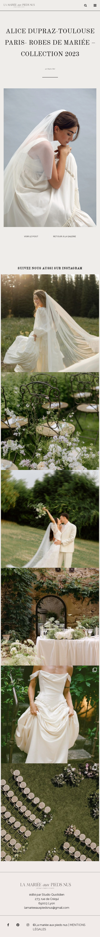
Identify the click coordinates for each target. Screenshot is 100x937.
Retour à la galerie (64, 236)
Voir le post (31, 236)
